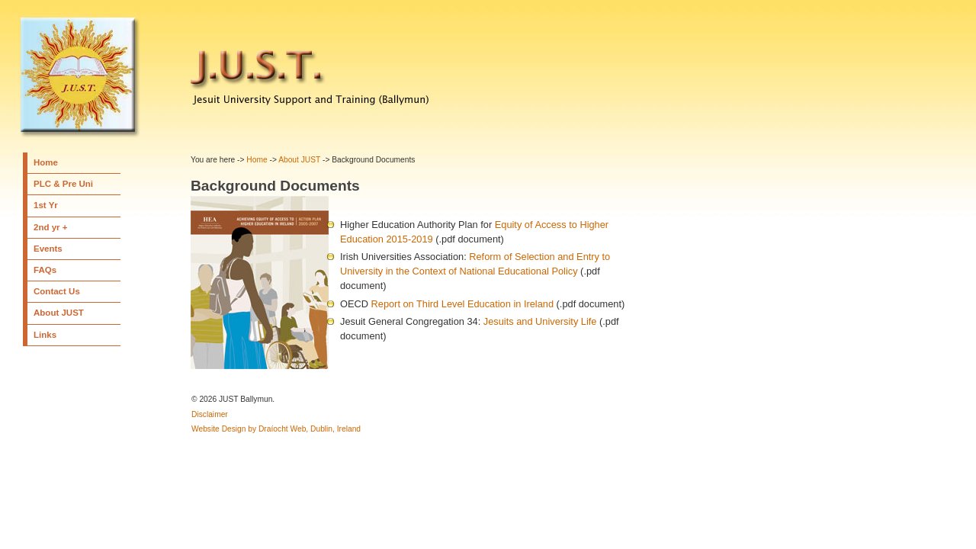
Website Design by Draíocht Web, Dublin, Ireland (276, 429)
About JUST (59, 312)
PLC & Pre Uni (63, 183)
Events (48, 248)
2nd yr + (50, 227)
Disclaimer (209, 414)
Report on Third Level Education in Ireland (462, 304)
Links (45, 334)
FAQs (45, 269)
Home (46, 162)
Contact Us (57, 291)
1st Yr (46, 205)
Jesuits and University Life (540, 321)
